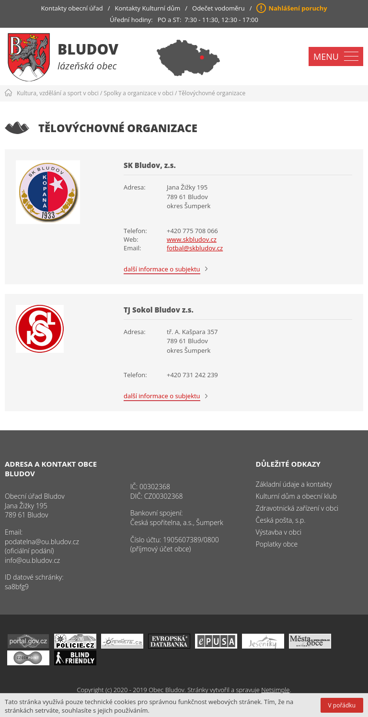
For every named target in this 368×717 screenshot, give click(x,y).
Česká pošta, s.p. (281, 520)
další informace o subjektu (162, 269)
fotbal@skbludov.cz (195, 248)
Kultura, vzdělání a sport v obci (58, 93)
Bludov (88, 49)
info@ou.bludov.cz (32, 560)
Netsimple (275, 689)
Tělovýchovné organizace (212, 93)
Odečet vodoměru (218, 8)
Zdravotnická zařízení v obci (297, 508)
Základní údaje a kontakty (294, 484)
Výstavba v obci (278, 532)
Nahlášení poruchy (297, 8)
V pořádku (342, 705)
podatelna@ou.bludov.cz (42, 541)
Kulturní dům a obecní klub (296, 496)
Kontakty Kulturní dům (148, 8)
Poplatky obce (277, 544)
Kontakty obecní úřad (72, 8)
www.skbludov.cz (192, 239)
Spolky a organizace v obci (138, 93)
